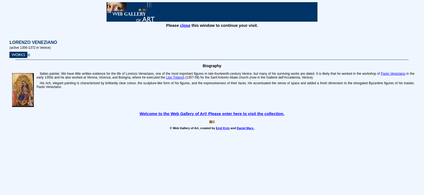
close (185, 25)
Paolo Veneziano (393, 74)
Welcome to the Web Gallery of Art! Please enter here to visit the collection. (212, 113)
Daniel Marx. (245, 128)
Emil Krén (223, 128)
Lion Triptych (175, 77)
